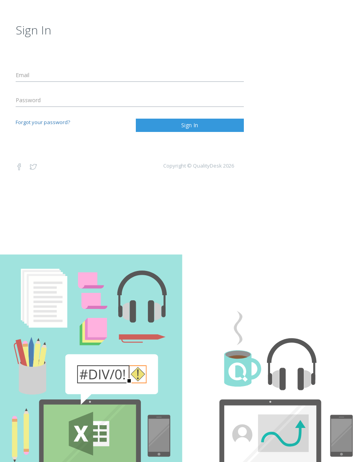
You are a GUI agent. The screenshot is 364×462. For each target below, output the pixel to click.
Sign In (189, 125)
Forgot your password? (43, 122)
